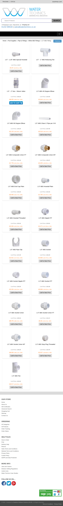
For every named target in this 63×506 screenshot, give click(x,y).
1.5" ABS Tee (16, 376)
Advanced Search (6, 409)
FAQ (2, 442)
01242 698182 (7, 27)
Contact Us (4, 415)
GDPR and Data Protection (9, 457)
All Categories (5, 424)
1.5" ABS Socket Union (16, 313)
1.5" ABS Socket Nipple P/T (16, 281)
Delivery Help (5, 444)
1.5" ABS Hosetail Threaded (16, 218)
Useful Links (4, 471)
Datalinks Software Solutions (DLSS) (22, 502)
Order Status (5, 431)
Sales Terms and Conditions (9, 449)
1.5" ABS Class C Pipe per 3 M (45, 123)
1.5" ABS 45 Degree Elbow (45, 91)
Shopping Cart (57, 1)
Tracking (5, 1)
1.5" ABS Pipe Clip (16, 249)
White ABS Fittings (34, 41)
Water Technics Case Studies (9, 473)
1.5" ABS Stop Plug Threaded (45, 344)
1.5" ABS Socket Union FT (45, 313)
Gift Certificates (5, 406)
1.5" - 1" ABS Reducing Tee (45, 59)
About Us (4, 404)
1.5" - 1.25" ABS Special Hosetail (16, 59)
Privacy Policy (5, 453)
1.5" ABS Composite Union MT (45, 155)
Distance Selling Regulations (9, 469)
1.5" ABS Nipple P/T (45, 218)
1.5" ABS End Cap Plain (16, 186)
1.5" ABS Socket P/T (45, 281)
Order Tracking (5, 429)
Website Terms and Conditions (10, 451)
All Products (4, 426)
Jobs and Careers (6, 466)
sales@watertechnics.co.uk (25, 27)
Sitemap (3, 413)
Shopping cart (25, 24)
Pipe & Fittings (22, 41)
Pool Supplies (12, 41)
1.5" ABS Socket (45, 249)
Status (13, 1)
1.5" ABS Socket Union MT (16, 344)
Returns (3, 446)
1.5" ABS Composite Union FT (16, 155)
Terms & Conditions (48, 504)
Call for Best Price (16, 71)
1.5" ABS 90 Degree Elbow (16, 123)
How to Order (5, 440)
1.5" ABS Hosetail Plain (45, 186)
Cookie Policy (5, 455)
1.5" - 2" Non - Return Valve (16, 91)
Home (4, 41)
